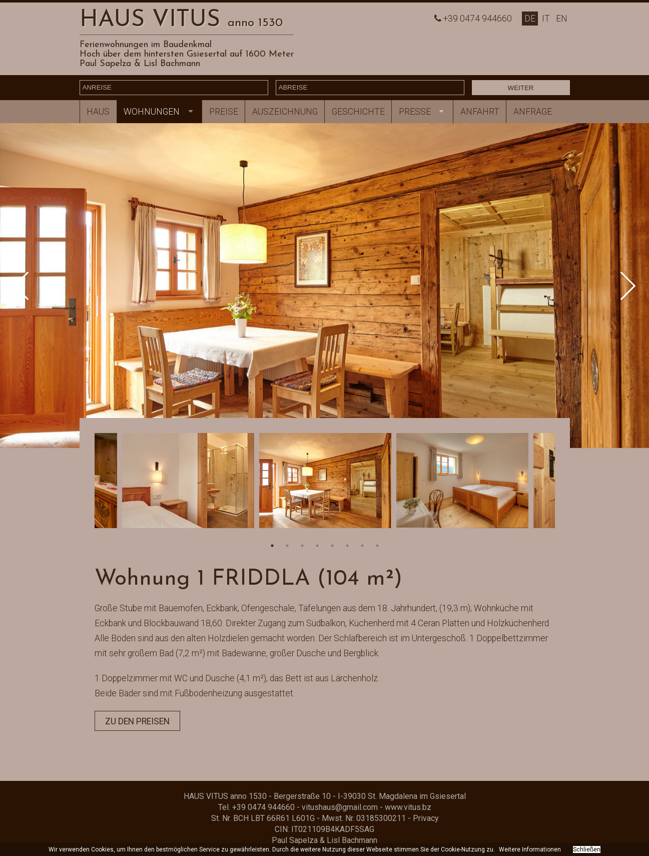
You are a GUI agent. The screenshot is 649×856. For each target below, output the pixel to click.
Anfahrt (479, 112)
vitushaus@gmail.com (340, 807)
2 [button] (287, 546)
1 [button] (272, 546)
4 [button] (317, 546)
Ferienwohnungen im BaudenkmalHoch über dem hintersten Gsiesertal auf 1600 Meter (187, 49)
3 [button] (302, 546)
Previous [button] (28, 285)
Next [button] (621, 285)
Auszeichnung (285, 112)
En (561, 19)
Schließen (586, 849)
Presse (415, 112)
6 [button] (347, 546)
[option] (324, 285)
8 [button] (377, 546)
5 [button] (332, 546)
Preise (223, 112)
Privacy (425, 818)
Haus (98, 112)
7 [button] (362, 546)
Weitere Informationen (530, 849)
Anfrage (532, 112)
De (529, 19)
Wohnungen (152, 112)
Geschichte (358, 112)
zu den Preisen (137, 721)
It (546, 19)
